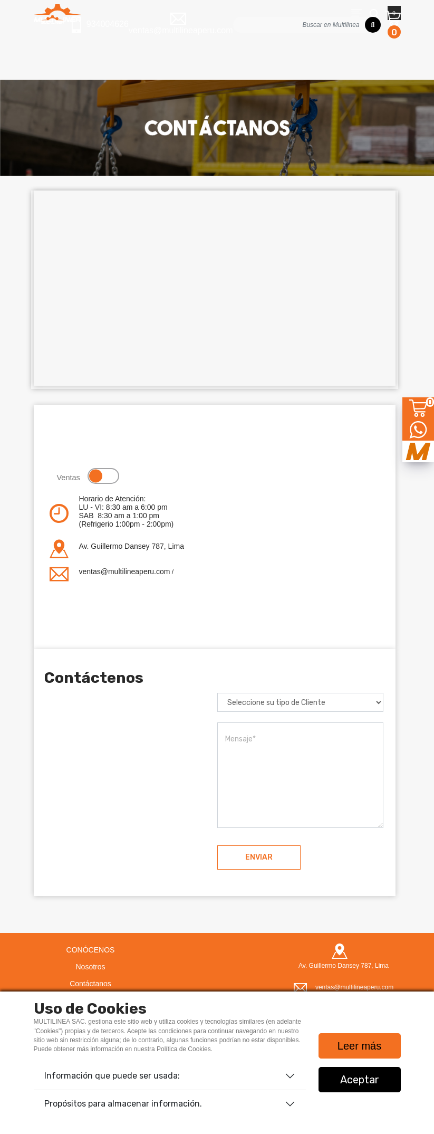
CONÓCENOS (90, 950)
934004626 (100, 24)
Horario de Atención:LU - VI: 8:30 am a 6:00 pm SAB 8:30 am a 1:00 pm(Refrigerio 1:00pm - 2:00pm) (126, 511)
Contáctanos (90, 983)
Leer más (359, 1046)
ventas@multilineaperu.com (124, 571)
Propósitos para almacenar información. (123, 1104)
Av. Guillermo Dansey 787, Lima (131, 546)
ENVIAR (259, 857)
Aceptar (359, 1079)
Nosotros (90, 967)
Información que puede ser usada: (112, 1076)
